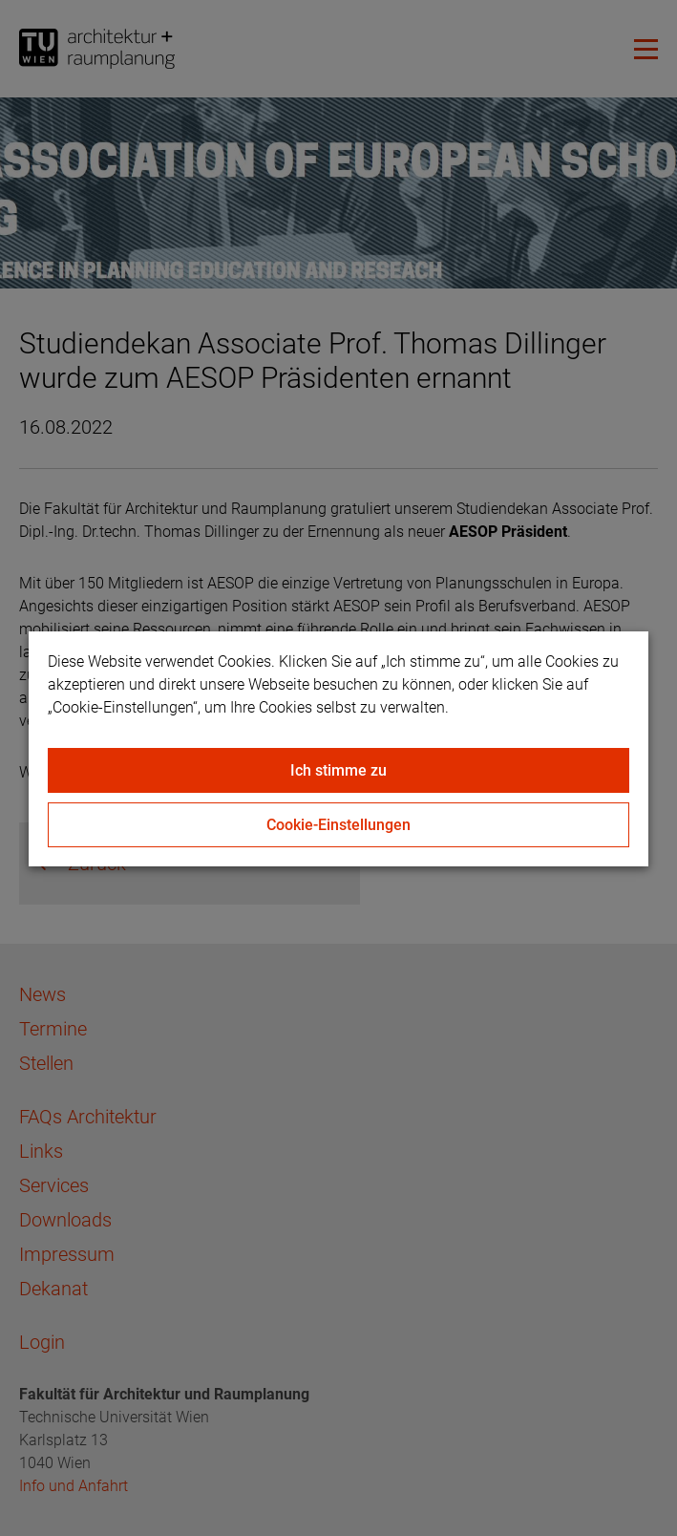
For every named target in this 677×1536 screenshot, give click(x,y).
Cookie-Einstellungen (338, 825)
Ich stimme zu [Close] (338, 770)
